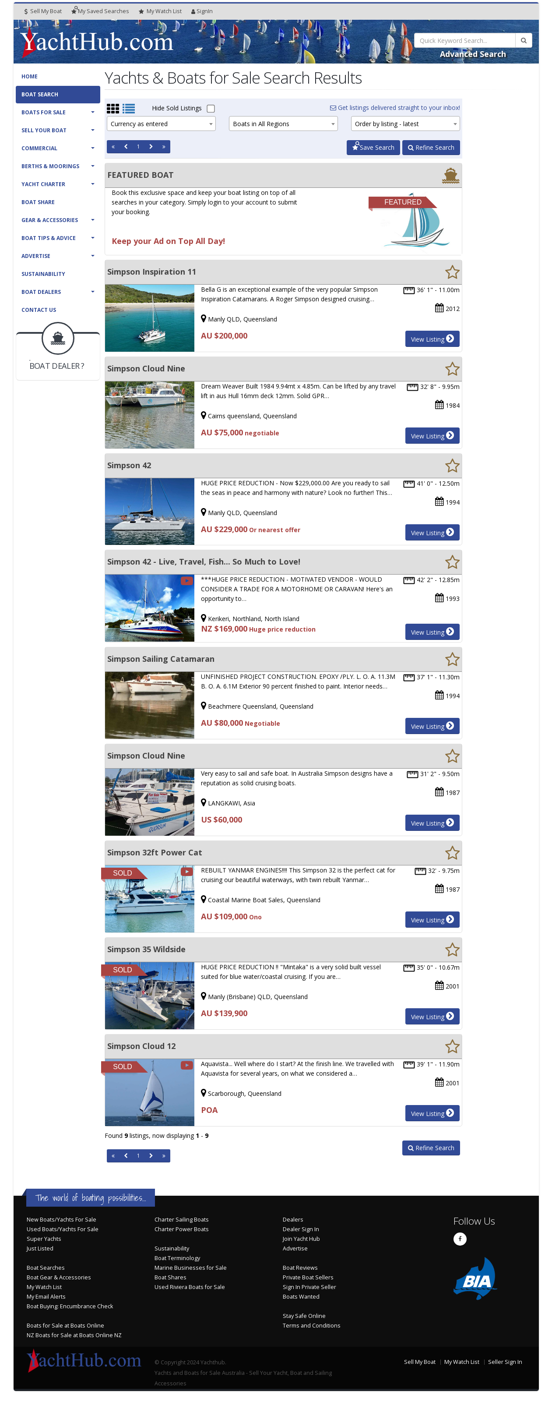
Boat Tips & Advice (48, 238)
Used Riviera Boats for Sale (190, 1287)
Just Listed (40, 1248)
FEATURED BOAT (140, 175)
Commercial (39, 148)
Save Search (373, 147)
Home (29, 76)
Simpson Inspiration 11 (151, 271)
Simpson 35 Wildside (146, 949)
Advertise (35, 256)
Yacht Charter (43, 184)
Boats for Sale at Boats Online (65, 1325)
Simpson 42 (129, 465)
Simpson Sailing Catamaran (160, 659)
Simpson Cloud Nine (146, 368)
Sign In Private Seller (309, 1287)
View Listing (432, 338)
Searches (100, 11)
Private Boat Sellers (308, 1277)
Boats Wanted (301, 1296)
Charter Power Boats (182, 1229)
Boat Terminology (177, 1258)
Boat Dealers (41, 292)
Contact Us (38, 310)
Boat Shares (170, 1277)
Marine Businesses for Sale (191, 1267)
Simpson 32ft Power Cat (154, 852)
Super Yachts (44, 1239)
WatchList (160, 11)
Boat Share (38, 202)
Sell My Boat (43, 11)
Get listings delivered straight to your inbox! (395, 107)
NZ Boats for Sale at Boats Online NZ (74, 1335)
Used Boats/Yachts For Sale (62, 1229)
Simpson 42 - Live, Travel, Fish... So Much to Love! (203, 561)
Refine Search (431, 147)
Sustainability (43, 274)
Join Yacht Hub (301, 1239)
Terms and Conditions (312, 1325)
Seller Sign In (505, 1362)
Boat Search (39, 94)
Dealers (293, 1219)
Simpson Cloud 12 (141, 1046)
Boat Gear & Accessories (59, 1277)
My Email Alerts (46, 1296)
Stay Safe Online (304, 1316)
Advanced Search (473, 54)
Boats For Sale (43, 112)
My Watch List (44, 1287)
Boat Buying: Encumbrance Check (70, 1306)
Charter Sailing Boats (182, 1219)
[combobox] (161, 123)
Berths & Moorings (50, 166)
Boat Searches (46, 1267)
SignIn (202, 11)
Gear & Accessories (49, 220)
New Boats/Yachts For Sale (61, 1219)
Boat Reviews (300, 1267)
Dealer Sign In (301, 1229)
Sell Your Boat (44, 130)
